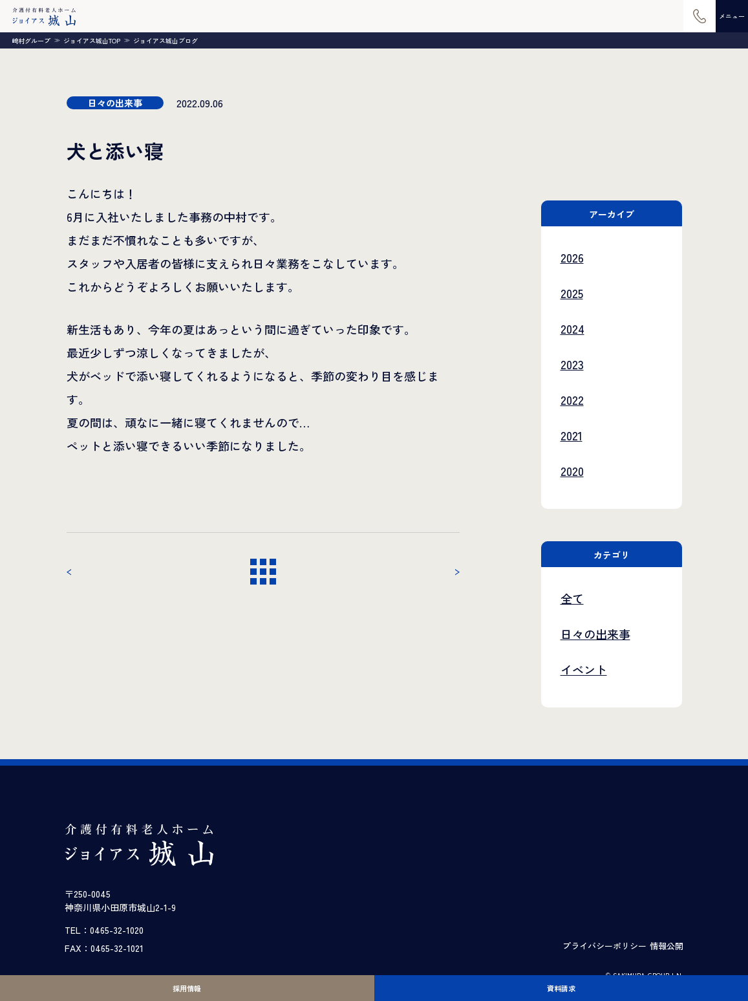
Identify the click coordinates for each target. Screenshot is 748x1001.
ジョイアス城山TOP (91, 41)
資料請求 (561, 988)
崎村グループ (31, 41)
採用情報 (187, 988)
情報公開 (666, 946)
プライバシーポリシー (604, 946)
